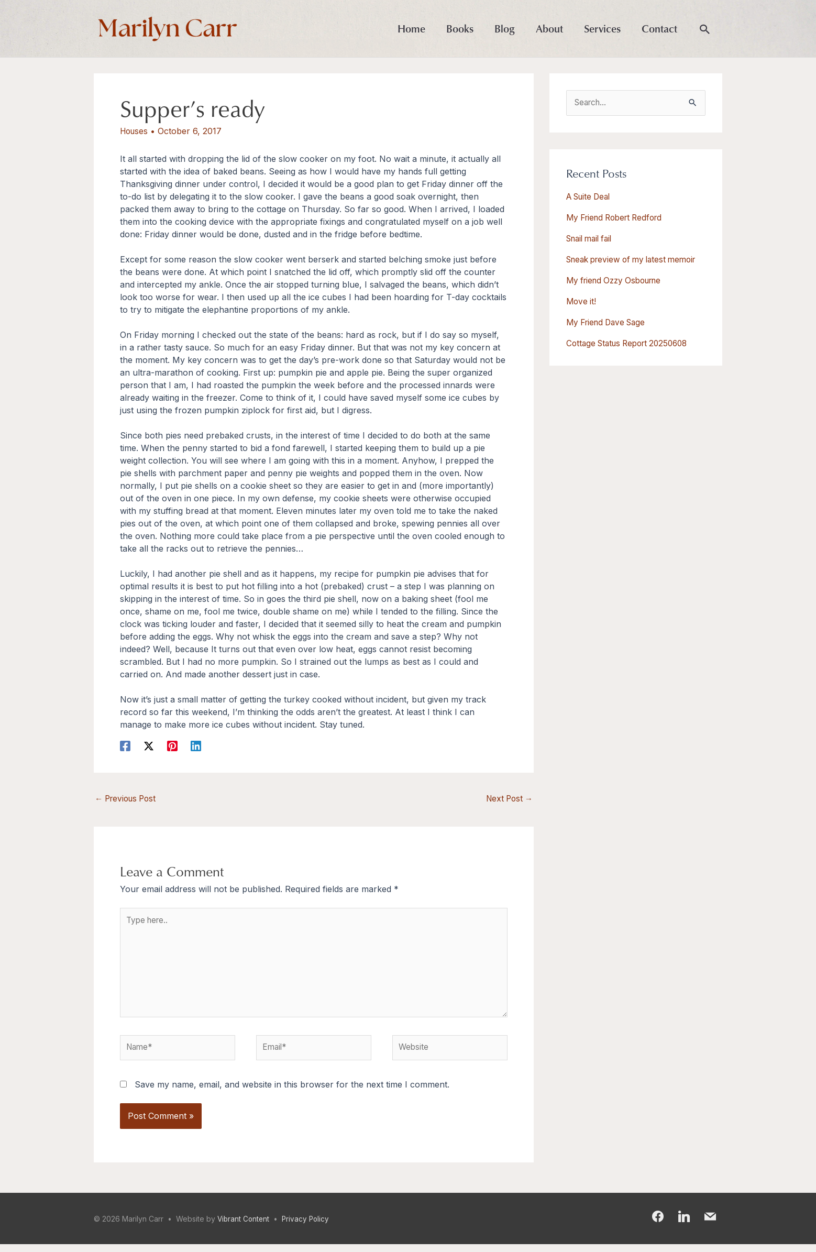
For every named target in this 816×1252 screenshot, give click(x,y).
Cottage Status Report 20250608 (631, 355)
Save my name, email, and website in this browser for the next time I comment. (292, 1091)
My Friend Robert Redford (618, 218)
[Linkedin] (196, 746)
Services (602, 28)
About (549, 28)
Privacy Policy (308, 1226)
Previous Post (128, 800)
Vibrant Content (244, 1226)
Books (459, 28)
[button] (705, 29)
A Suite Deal (590, 197)
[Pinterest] (172, 746)
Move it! (582, 314)
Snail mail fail (592, 239)
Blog (504, 28)
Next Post (507, 800)
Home (411, 28)
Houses (135, 132)
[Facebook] (125, 746)
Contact (659, 28)
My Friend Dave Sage (609, 335)
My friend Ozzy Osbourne (618, 293)
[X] (149, 746)
